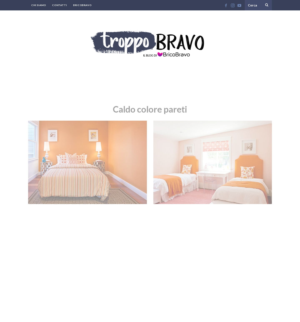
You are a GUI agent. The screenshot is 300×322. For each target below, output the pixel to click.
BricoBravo (82, 5)
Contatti (59, 5)
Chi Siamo (38, 5)
